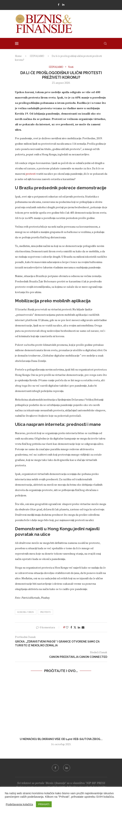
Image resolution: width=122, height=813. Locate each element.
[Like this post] (67, 627)
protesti (31, 173)
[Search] (105, 43)
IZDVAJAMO (37, 56)
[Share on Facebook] (71, 627)
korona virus (25, 612)
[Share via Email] (83, 627)
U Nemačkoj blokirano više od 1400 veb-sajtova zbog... (61, 739)
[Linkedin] (63, 4)
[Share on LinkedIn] (79, 627)
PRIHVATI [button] (43, 804)
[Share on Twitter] (75, 627)
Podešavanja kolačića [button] (19, 804)
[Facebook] (58, 4)
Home (18, 56)
